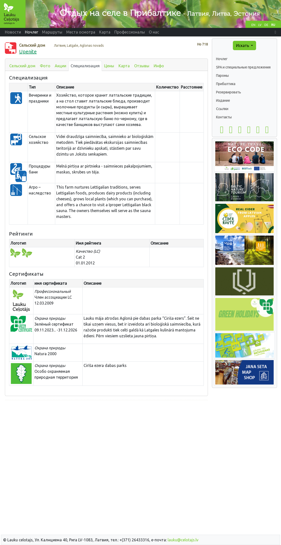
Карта (124, 66)
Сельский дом (22, 66)
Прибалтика (225, 84)
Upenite (28, 51)
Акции (60, 66)
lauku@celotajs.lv (183, 540)
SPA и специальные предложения (243, 67)
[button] (275, 32)
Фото (45, 66)
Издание (223, 100)
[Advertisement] (106, 438)
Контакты (224, 117)
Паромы (222, 76)
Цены (109, 66)
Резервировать (228, 92)
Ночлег (221, 59)
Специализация (85, 66)
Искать (243, 45)
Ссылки (222, 109)
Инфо (159, 66)
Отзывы (141, 66)
